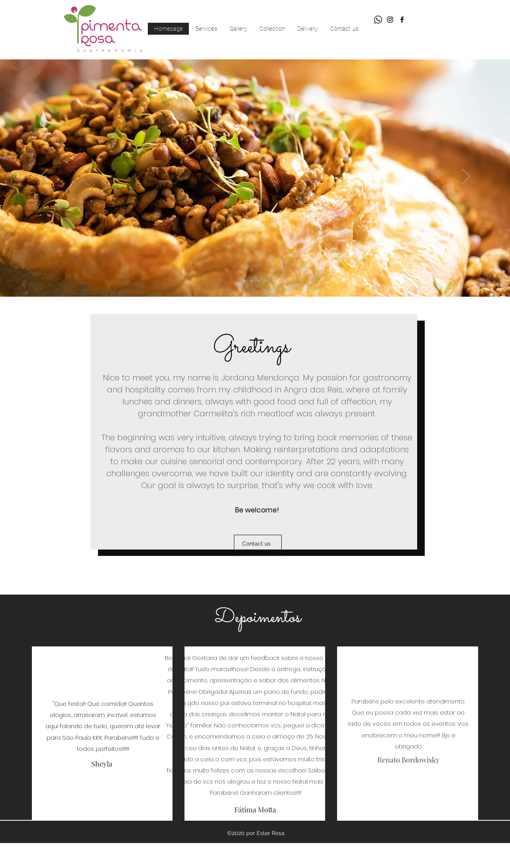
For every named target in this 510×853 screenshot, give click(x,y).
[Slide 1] (266, 281)
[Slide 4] (258, 281)
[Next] (466, 177)
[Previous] (44, 177)
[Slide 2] (251, 281)
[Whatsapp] (378, 20)
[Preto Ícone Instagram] (390, 20)
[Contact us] (258, 544)
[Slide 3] (244, 281)
